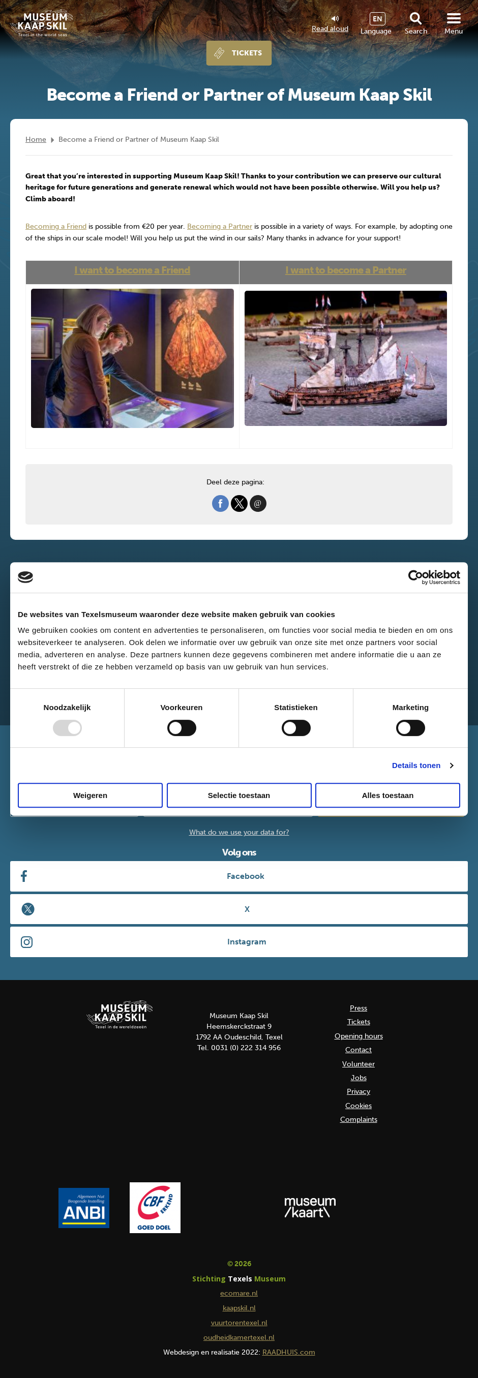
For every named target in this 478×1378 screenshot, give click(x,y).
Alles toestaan (388, 795)
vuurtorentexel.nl (239, 1323)
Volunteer (358, 1064)
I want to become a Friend (132, 270)
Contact (358, 1050)
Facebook (245, 876)
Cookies (358, 1105)
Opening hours (359, 1036)
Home (35, 139)
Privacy (358, 1091)
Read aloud (330, 24)
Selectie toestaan (239, 795)
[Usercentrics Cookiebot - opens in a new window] (415, 577)
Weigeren (90, 795)
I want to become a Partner (345, 270)
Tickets (247, 53)
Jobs (359, 1078)
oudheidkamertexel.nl (239, 1337)
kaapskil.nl (239, 1308)
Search (416, 31)
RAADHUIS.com (288, 1352)
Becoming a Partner (219, 226)
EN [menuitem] (377, 19)
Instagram (246, 941)
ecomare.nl (239, 1293)
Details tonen (416, 765)
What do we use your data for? (239, 832)
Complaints (358, 1119)
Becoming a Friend (55, 226)
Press (358, 1008)
